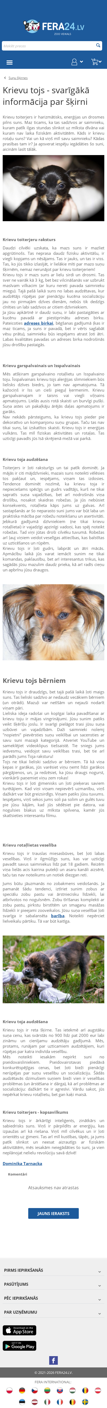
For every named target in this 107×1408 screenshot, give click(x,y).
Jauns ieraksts (53, 1213)
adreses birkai (38, 323)
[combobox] (52, 46)
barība (58, 915)
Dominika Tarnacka (22, 1163)
